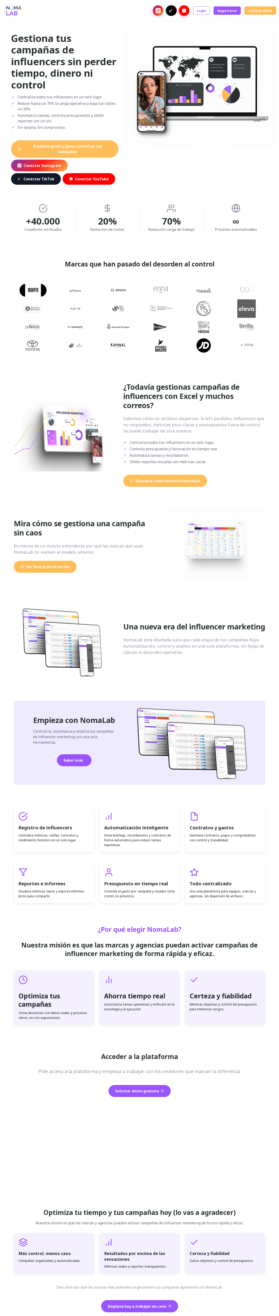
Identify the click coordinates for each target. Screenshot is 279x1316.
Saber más (73, 760)
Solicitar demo (260, 11)
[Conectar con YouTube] (184, 10)
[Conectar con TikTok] (171, 10)
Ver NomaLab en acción (45, 566)
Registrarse (227, 11)
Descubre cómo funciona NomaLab (165, 480)
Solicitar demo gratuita (139, 1091)
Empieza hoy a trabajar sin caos (139, 1306)
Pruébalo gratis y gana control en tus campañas (60, 149)
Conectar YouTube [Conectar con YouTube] (89, 178)
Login (201, 11)
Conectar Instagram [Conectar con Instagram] (39, 165)
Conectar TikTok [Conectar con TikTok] (36, 178)
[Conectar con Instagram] (158, 10)
